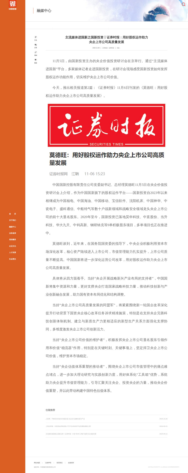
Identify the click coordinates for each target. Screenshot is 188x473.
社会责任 (12, 259)
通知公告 (163, 25)
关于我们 (12, 220)
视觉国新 (137, 25)
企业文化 (12, 246)
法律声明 (48, 463)
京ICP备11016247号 (154, 467)
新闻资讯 (112, 25)
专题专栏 (150, 25)
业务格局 (12, 233)
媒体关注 (55, 25)
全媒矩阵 (175, 25)
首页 (36, 25)
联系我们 (60, 463)
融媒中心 (12, 227)
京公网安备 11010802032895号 (170, 467)
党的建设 (12, 240)
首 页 (12, 214)
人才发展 (12, 252)
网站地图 (37, 463)
